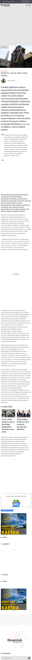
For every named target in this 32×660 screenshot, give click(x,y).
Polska (5, 575)
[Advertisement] (16, 29)
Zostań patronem (25, 1)
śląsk (4, 537)
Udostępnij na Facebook (7, 510)
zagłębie (5, 544)
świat (4, 581)
